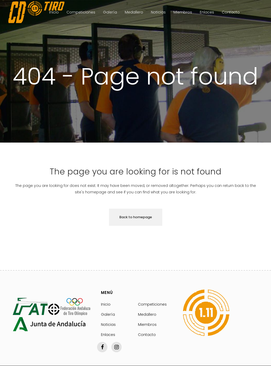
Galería (108, 314)
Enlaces (108, 334)
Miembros (147, 324)
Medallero (147, 314)
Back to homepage (135, 217)
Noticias (108, 324)
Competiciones (152, 304)
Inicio (106, 304)
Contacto (147, 334)
